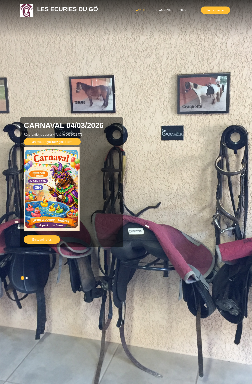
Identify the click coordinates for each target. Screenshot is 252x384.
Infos (183, 10)
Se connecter (215, 10)
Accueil (144, 10)
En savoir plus (42, 239)
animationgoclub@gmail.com (52, 142)
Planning (163, 10)
